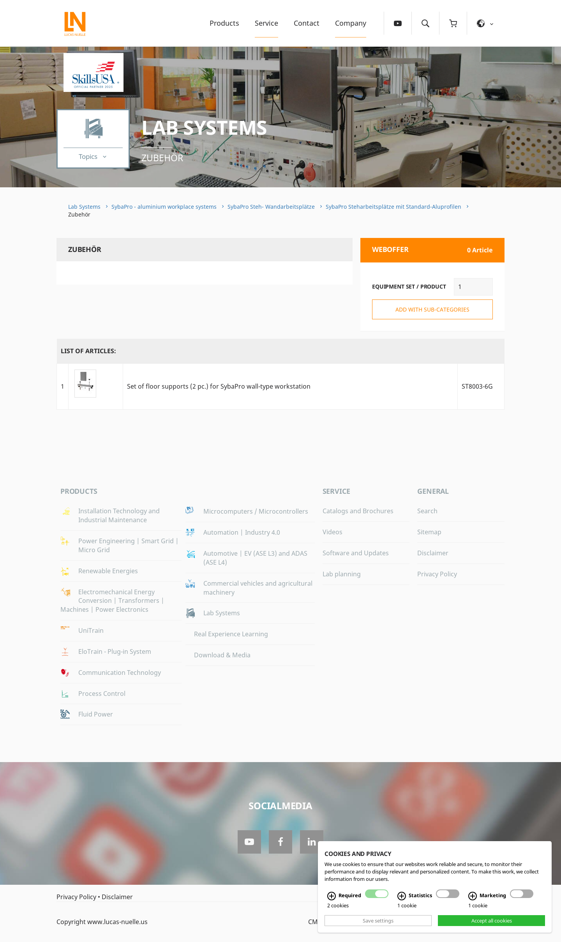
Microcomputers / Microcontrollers (255, 511)
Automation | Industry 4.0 (241, 532)
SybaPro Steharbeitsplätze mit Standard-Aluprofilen (393, 206)
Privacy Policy (437, 574)
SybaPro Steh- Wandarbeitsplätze (271, 206)
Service (266, 23)
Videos (332, 532)
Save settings (378, 920)
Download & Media (222, 655)
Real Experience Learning (231, 634)
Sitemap (429, 532)
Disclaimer (432, 553)
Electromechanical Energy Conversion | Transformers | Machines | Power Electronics (112, 601)
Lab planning (342, 574)
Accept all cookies (491, 920)
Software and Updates (356, 553)
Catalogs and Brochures (358, 511)
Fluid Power (95, 714)
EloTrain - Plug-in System (114, 651)
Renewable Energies (108, 571)
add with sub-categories (432, 309)
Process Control (101, 693)
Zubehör (162, 157)
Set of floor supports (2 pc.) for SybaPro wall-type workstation (218, 386)
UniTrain (91, 630)
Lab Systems (204, 127)
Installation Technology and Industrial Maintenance (119, 515)
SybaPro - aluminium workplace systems (164, 206)
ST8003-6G (477, 386)
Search (427, 511)
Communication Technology (119, 672)
